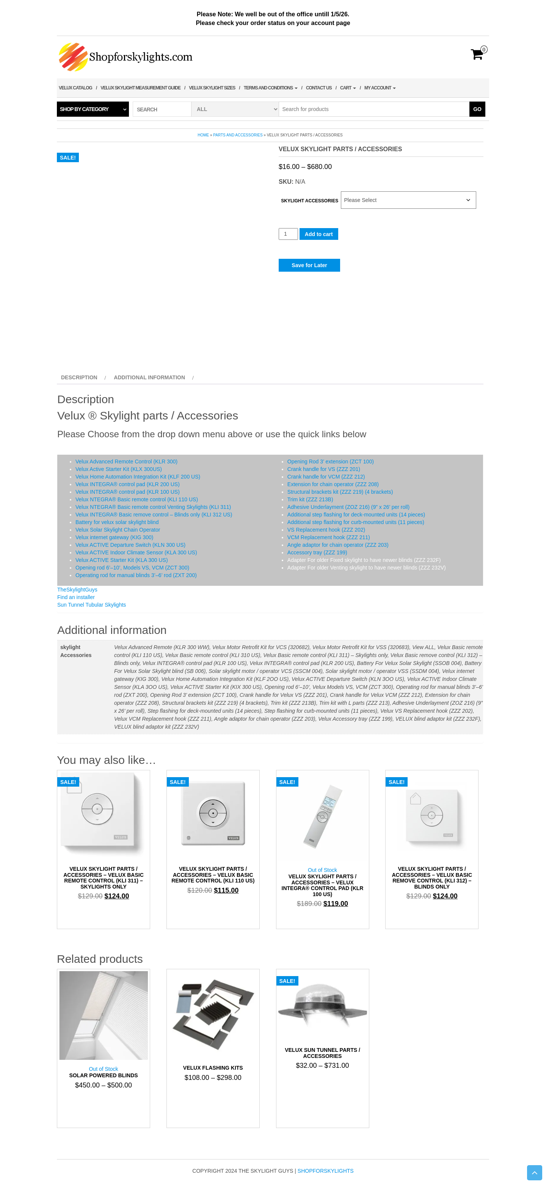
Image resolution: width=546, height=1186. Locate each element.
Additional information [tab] (149, 377)
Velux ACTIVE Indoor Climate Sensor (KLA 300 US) (136, 552)
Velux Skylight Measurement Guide (140, 88)
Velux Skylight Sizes (212, 88)
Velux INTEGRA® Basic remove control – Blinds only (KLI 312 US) (153, 515)
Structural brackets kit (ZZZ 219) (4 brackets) (340, 492)
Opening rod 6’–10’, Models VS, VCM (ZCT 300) (132, 568)
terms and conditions (271, 88)
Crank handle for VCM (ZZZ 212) (326, 477)
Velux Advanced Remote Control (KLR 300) (126, 461)
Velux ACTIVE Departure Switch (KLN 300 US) (130, 545)
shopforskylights (326, 1171)
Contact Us (319, 88)
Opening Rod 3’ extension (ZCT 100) (330, 461)
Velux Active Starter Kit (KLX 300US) (118, 469)
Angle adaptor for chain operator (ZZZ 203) (338, 545)
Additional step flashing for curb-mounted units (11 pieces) (355, 522)
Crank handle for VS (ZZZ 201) (323, 469)
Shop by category (84, 109)
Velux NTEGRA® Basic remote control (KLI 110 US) (136, 499)
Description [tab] (79, 377)
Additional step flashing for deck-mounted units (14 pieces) (356, 515)
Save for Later (309, 265)
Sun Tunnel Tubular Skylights (91, 605)
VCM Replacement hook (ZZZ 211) (328, 537)
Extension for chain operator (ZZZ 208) (333, 484)
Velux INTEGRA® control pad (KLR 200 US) (127, 484)
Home (203, 135)
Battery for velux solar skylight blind (116, 522)
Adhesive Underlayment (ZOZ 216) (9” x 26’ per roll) (348, 507)
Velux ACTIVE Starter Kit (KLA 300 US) (121, 560)
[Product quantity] (288, 234)
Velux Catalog (75, 88)
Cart (348, 88)
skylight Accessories (309, 200)
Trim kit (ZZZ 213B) (310, 499)
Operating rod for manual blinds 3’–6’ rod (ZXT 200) (136, 575)
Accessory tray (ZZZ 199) (317, 552)
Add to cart (319, 234)
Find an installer (76, 597)
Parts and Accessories (237, 135)
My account (380, 88)
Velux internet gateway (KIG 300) (114, 537)
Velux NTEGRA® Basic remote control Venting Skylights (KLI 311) (153, 507)
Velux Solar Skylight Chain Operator (117, 530)
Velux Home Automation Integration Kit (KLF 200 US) (137, 477)
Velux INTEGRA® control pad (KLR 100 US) (127, 492)
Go (477, 109)
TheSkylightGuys (77, 590)
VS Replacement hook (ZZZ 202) (326, 530)
